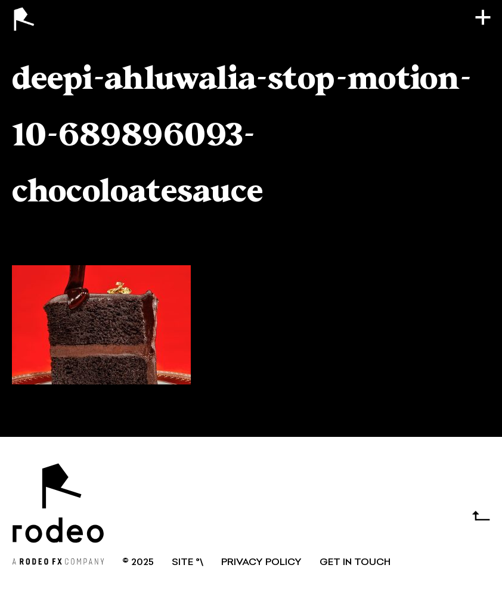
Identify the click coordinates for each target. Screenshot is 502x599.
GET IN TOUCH (355, 562)
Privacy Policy (261, 562)
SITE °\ (187, 562)
